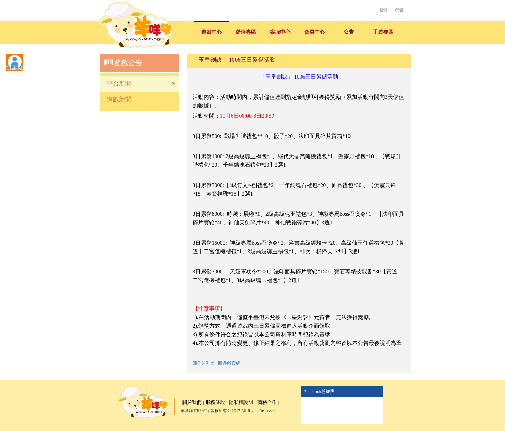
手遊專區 (383, 32)
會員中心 (314, 32)
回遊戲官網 (229, 363)
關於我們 (192, 402)
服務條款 (215, 402)
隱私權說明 (241, 402)
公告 (349, 32)
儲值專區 (246, 32)
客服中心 (280, 32)
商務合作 (267, 402)
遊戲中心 (211, 32)
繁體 (383, 10)
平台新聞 (141, 84)
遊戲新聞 (119, 99)
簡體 (399, 10)
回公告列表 (204, 363)
